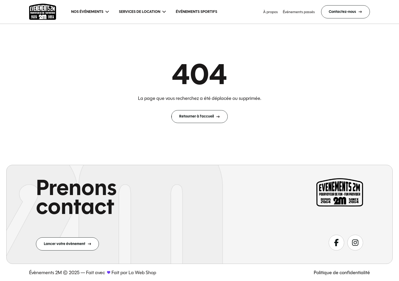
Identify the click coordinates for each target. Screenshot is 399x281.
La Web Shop (142, 272)
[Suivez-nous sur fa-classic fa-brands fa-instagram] (355, 242)
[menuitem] (90, 12)
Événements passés (299, 11)
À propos (270, 11)
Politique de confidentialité (342, 272)
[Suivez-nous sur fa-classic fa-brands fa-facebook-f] (336, 242)
